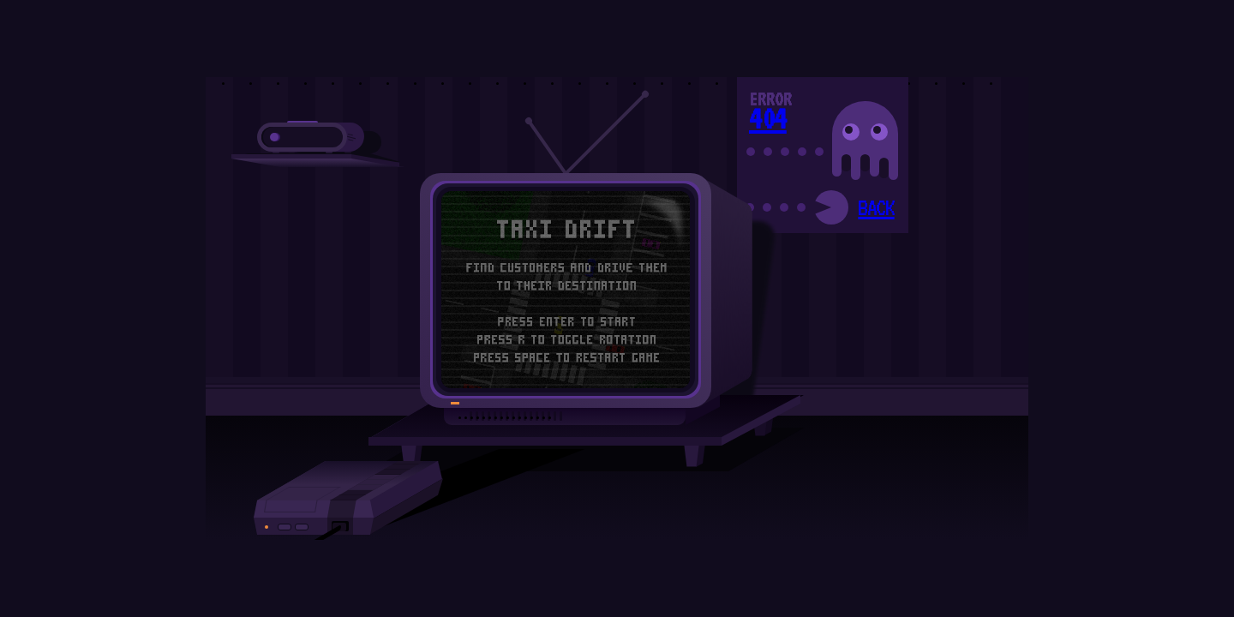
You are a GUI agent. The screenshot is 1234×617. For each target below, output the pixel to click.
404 (768, 118)
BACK (876, 207)
